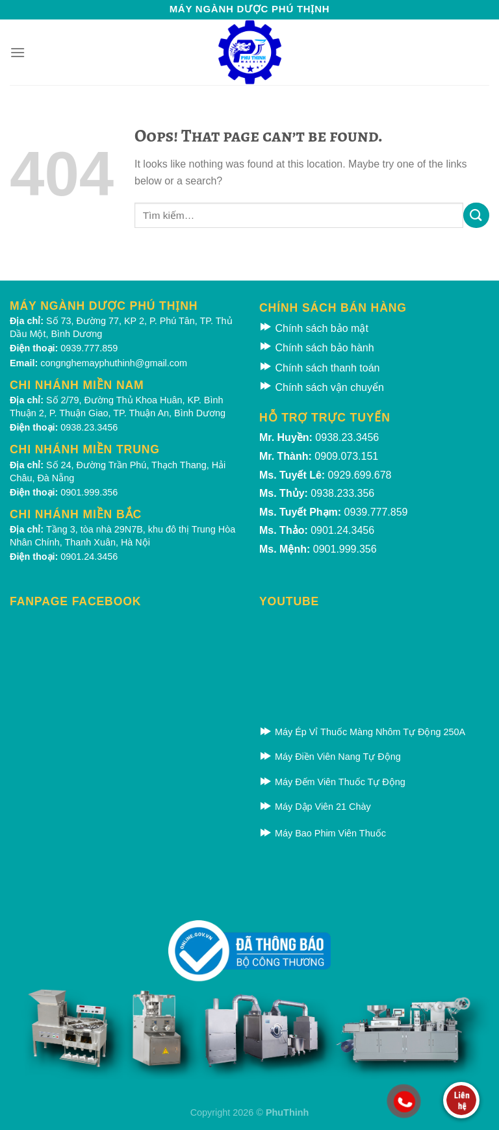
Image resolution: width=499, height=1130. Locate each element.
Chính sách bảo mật (313, 328)
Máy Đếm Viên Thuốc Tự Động (332, 782)
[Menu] (17, 52)
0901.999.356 (89, 492)
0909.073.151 (346, 456)
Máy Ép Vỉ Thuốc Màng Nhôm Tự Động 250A (362, 732)
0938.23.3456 (89, 427)
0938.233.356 (342, 493)
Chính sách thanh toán (319, 367)
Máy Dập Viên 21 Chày (315, 806)
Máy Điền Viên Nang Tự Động (330, 756)
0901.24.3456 (89, 556)
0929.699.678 (360, 475)
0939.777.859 (89, 348)
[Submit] (476, 215)
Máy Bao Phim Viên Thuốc (322, 833)
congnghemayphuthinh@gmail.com (113, 363)
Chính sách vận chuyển (321, 387)
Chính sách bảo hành (316, 347)
